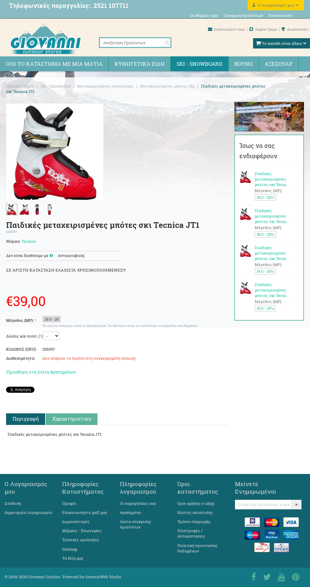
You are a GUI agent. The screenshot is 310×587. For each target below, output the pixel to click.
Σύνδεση (13, 503)
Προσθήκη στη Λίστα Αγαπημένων (41, 372)
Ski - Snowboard (199, 63)
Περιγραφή (25, 418)
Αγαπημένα (130, 512)
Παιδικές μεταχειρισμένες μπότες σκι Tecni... (272, 179)
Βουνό (243, 63)
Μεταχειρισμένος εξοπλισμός (105, 86)
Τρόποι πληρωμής (194, 521)
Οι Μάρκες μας (204, 15)
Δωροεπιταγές (294, 29)
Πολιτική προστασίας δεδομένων (197, 548)
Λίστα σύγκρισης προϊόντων (135, 524)
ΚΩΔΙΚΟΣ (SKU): (21, 349)
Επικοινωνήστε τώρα (227, 29)
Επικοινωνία (280, 15)
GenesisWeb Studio (103, 576)
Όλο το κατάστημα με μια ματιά (54, 63)
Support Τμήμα (263, 29)
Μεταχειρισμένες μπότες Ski (167, 86)
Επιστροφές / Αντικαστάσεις (191, 533)
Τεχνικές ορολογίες (80, 539)
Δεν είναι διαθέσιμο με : (30, 256)
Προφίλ (69, 503)
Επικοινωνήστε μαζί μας (84, 512)
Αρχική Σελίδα (20, 86)
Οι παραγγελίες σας (138, 503)
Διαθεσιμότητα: (20, 358)
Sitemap (70, 549)
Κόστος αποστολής (195, 512)
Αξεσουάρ (278, 63)
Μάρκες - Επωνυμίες (82, 530)
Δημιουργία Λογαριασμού (28, 512)
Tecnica (28, 241)
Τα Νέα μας (73, 558)
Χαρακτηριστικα (71, 418)
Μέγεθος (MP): (20, 320)
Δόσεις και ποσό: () (24, 336)
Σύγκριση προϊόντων (243, 15)
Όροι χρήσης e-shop (195, 503)
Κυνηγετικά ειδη (139, 63)
